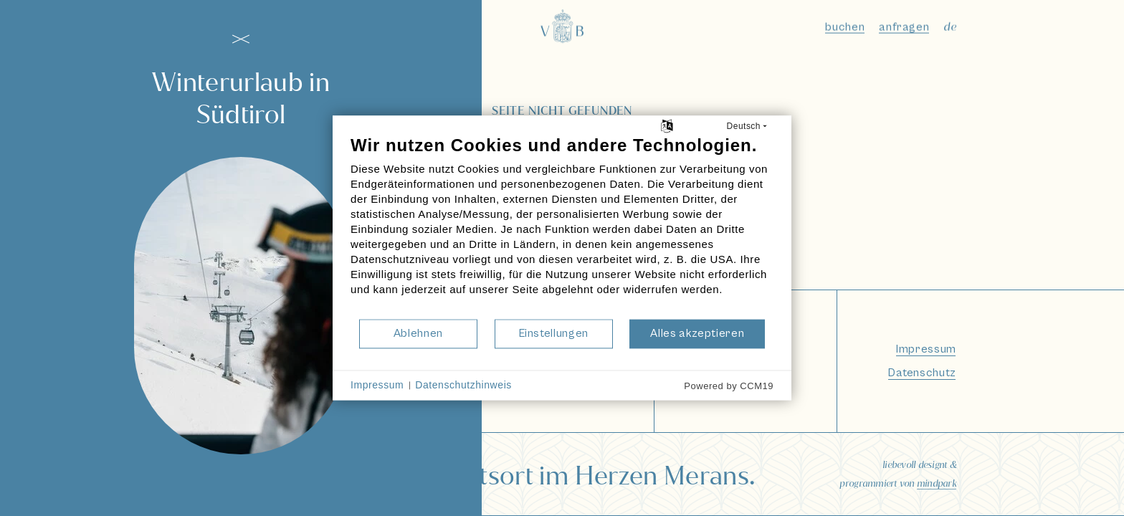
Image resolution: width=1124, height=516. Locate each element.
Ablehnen (418, 333)
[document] (562, 226)
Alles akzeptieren (697, 333)
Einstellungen (554, 333)
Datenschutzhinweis (463, 385)
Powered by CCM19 (728, 386)
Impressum (377, 385)
